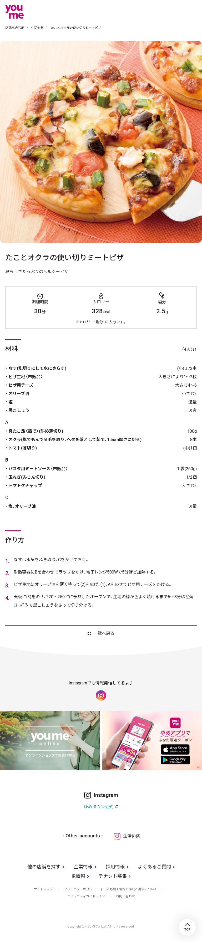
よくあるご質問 (154, 866)
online (177, 11)
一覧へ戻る (103, 633)
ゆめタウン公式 (98, 806)
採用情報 (115, 866)
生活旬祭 (37, 28)
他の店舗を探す (43, 866)
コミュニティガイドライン (86, 896)
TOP (187, 927)
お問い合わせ (125, 896)
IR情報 (78, 876)
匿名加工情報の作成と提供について (132, 889)
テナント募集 (112, 876)
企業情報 (83, 866)
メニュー (193, 11)
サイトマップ (43, 889)
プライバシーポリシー (79, 889)
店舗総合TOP (14, 28)
